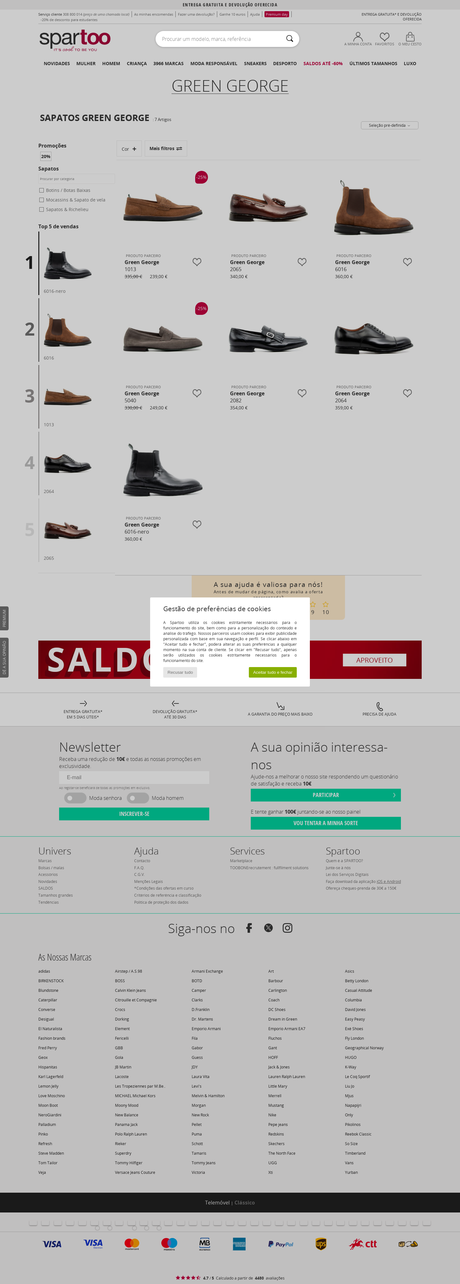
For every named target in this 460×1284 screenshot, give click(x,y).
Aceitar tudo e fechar (272, 672)
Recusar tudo (180, 672)
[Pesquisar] (289, 39)
